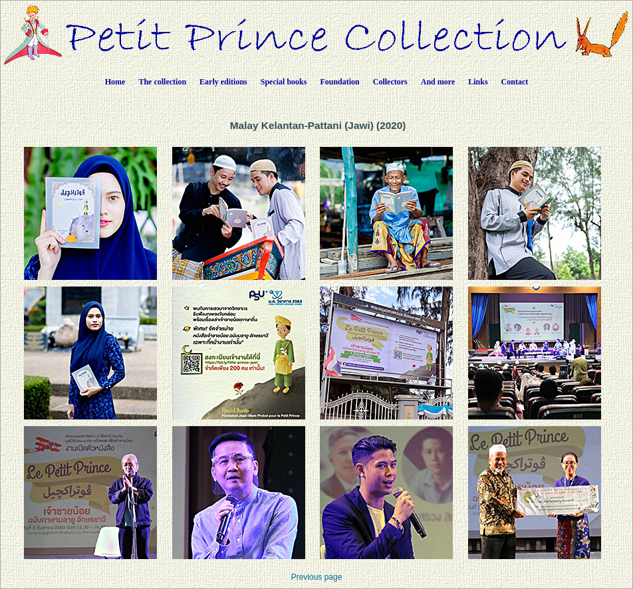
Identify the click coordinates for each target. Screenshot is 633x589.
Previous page (316, 577)
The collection (162, 81)
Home (115, 81)
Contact (515, 81)
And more (438, 81)
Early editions (223, 81)
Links (477, 81)
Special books (284, 81)
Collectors (390, 81)
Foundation (339, 81)
